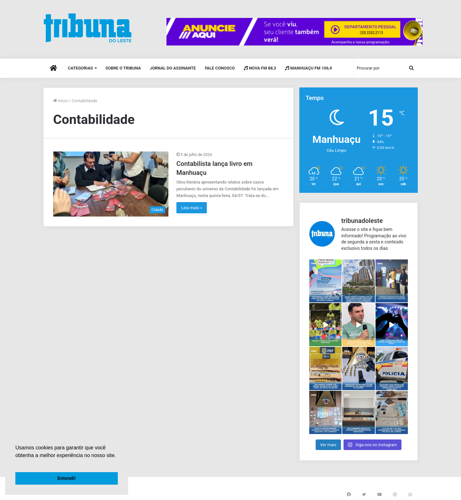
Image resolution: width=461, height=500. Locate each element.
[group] (294, 31)
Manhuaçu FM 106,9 (308, 68)
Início (60, 100)
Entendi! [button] (66, 478)
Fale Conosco (220, 68)
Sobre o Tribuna (123, 68)
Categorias (80, 68)
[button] (16, 463)
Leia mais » (191, 207)
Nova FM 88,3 (260, 68)
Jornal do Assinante (173, 68)
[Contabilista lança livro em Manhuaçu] (110, 184)
